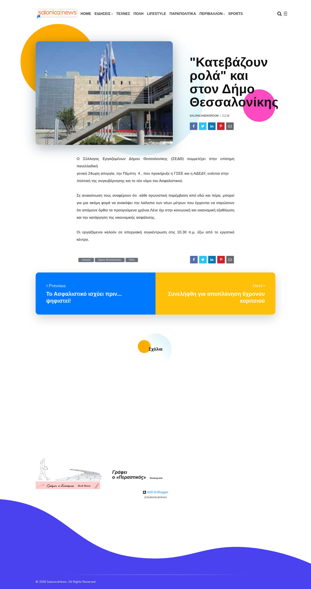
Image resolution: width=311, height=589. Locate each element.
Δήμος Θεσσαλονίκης (109, 259)
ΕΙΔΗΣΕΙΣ (103, 14)
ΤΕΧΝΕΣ (123, 14)
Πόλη (132, 259)
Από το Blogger (155, 492)
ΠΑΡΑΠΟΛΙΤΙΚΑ (183, 14)
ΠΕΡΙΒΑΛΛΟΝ (210, 14)
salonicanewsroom (204, 115)
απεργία (86, 259)
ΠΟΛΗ (138, 14)
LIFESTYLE (156, 14)
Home (86, 14)
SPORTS (235, 14)
